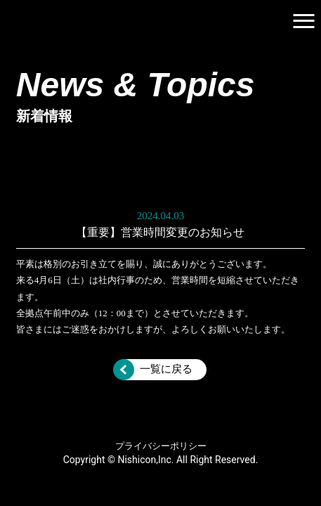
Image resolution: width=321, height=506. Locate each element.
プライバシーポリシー (161, 446)
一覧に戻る (166, 369)
